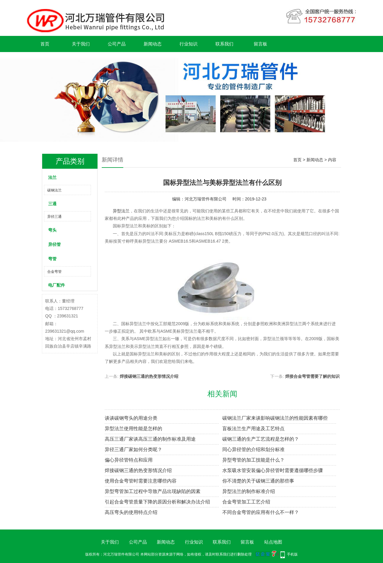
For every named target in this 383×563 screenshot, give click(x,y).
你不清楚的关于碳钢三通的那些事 (258, 480)
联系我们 (224, 43)
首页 (44, 43)
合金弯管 (54, 272)
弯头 (52, 230)
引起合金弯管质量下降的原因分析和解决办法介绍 (157, 501)
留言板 (260, 43)
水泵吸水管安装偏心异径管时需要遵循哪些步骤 (272, 470)
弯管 (52, 258)
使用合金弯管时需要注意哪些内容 (141, 480)
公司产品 (117, 43)
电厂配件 (56, 285)
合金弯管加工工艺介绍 (246, 501)
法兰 (52, 177)
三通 (52, 203)
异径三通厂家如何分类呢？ (133, 449)
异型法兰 (121, 211)
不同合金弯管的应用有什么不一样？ (260, 512)
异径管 (54, 244)
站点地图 (273, 541)
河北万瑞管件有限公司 (206, 199)
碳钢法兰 (54, 190)
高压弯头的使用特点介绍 (131, 512)
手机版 (292, 554)
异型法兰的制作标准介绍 (248, 491)
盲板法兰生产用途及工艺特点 (253, 428)
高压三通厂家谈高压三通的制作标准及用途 (150, 439)
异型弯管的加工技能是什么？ (253, 459)
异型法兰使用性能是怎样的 (133, 428)
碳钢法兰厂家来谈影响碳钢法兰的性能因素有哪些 (275, 418)
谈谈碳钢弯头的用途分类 (131, 418)
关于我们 (81, 43)
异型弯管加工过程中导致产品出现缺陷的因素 (152, 491)
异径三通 (54, 216)
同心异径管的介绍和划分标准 (253, 449)
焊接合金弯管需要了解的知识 (312, 376)
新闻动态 (153, 43)
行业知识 (188, 43)
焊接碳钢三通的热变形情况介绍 (149, 376)
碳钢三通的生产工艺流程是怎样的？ (260, 439)
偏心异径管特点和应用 (129, 459)
